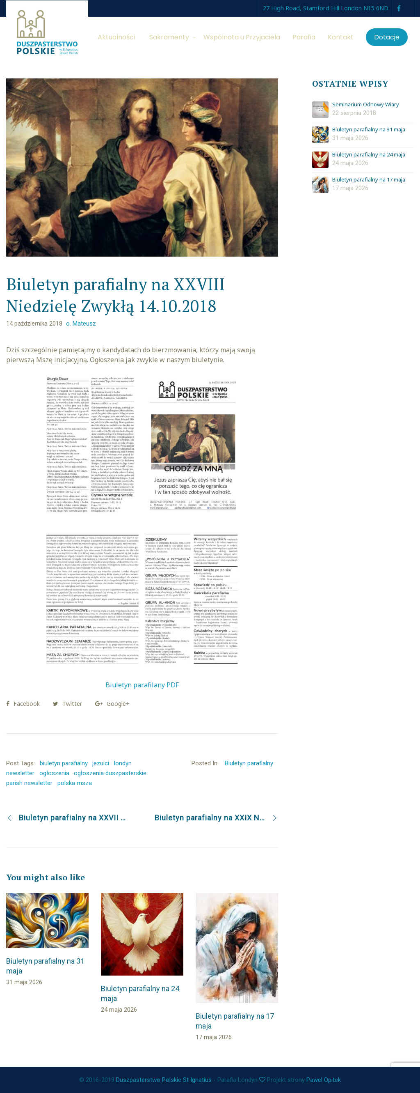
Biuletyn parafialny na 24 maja (368, 155)
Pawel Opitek (323, 1080)
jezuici (100, 763)
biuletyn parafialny (64, 763)
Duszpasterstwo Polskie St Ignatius (164, 1080)
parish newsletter (29, 783)
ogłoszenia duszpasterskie (110, 773)
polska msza (74, 783)
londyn (123, 763)
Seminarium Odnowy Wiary (365, 104)
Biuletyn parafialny (249, 763)
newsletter (20, 773)
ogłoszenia (54, 773)
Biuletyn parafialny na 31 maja (368, 129)
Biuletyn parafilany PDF (142, 684)
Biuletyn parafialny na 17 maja (368, 180)
